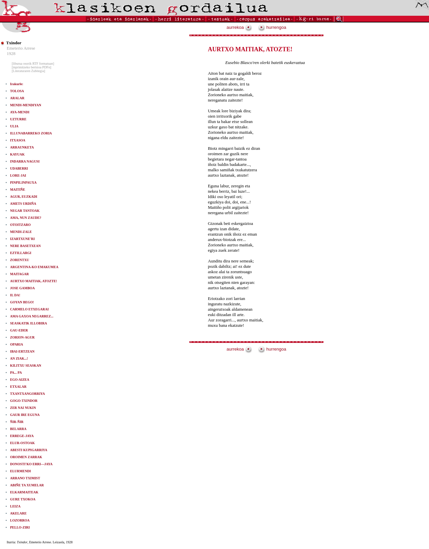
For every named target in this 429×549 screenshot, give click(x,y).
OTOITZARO (20, 225)
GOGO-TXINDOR (24, 401)
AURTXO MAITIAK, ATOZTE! (33, 281)
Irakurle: (16, 84)
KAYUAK (17, 154)
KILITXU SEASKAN (25, 365)
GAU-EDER (19, 330)
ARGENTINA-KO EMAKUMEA (34, 267)
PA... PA (16, 372)
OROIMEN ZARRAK (26, 457)
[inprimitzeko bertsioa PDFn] (31, 67)
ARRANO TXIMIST (25, 478)
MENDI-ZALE (21, 232)
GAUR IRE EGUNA (25, 415)
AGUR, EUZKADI (23, 196)
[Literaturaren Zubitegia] (28, 71)
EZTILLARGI (20, 253)
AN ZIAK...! (19, 358)
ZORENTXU (19, 260)
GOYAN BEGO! (22, 302)
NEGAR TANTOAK (25, 210)
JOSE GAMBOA (22, 288)
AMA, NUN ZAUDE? (25, 218)
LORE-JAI (18, 175)
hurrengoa (272, 27)
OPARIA (16, 344)
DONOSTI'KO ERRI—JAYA (31, 464)
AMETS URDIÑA (23, 203)
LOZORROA (19, 520)
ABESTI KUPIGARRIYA (28, 450)
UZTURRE (18, 119)
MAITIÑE (17, 189)
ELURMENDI (20, 471)
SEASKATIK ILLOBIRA (28, 323)
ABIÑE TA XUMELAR (27, 485)
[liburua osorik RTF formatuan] (33, 63)
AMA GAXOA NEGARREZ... (31, 316)
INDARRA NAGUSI (25, 161)
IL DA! (15, 295)
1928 (11, 53)
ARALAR (17, 98)
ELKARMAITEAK (24, 492)
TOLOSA (17, 91)
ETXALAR (18, 386)
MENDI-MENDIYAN (25, 105)
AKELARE (18, 513)
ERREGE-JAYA (22, 436)
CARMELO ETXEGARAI (29, 309)
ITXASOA (17, 140)
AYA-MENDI (19, 112)
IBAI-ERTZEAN (22, 351)
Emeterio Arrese (21, 48)
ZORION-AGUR (22, 337)
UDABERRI (19, 168)
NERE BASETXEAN (25, 246)
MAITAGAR (19, 274)
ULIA (14, 126)
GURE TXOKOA (23, 499)
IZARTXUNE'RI (22, 239)
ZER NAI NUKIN (23, 408)
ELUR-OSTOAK (22, 443)
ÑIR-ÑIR (16, 422)
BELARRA (18, 429)
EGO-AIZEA (19, 379)
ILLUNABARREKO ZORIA (31, 133)
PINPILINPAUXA (23, 182)
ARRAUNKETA (22, 147)
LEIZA (15, 506)
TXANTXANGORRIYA (27, 393)
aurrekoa (239, 27)
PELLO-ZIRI (20, 527)
